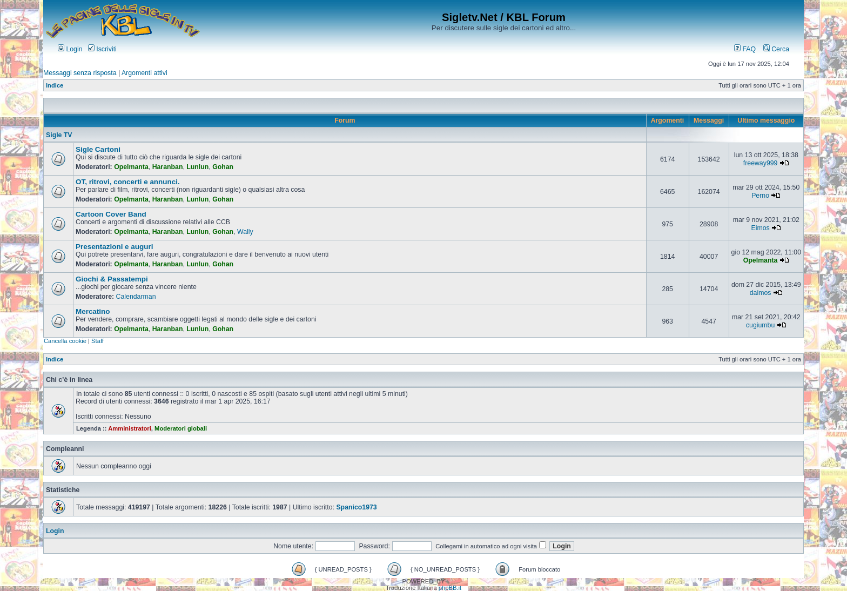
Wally (245, 232)
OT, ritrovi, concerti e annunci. (128, 182)
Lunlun (197, 167)
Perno (760, 195)
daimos (760, 293)
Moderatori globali (180, 428)
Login (70, 49)
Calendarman (136, 296)
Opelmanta (131, 167)
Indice (54, 85)
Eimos (760, 228)
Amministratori (129, 428)
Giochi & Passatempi (112, 279)
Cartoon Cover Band (111, 214)
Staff (97, 341)
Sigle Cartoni (98, 149)
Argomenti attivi (144, 73)
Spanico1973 (356, 507)
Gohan (222, 167)
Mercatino (93, 311)
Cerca (776, 49)
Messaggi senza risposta (80, 73)
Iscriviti (102, 49)
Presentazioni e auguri (114, 247)
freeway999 (760, 163)
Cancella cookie (65, 341)
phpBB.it (450, 588)
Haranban (167, 167)
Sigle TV (59, 135)
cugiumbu (760, 325)
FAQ (745, 49)
